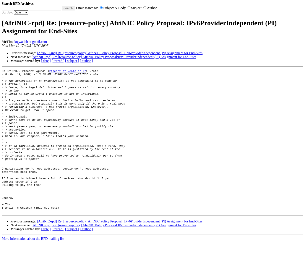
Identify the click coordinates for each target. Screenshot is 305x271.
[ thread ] (58, 61)
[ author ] (86, 61)
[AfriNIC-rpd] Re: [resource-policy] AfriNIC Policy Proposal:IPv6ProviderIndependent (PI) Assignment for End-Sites (114, 57)
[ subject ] (72, 61)
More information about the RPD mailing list (33, 267)
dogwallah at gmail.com (30, 42)
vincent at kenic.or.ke (67, 71)
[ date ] (46, 61)
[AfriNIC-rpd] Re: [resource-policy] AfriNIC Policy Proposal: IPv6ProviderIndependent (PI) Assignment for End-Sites (120, 53)
